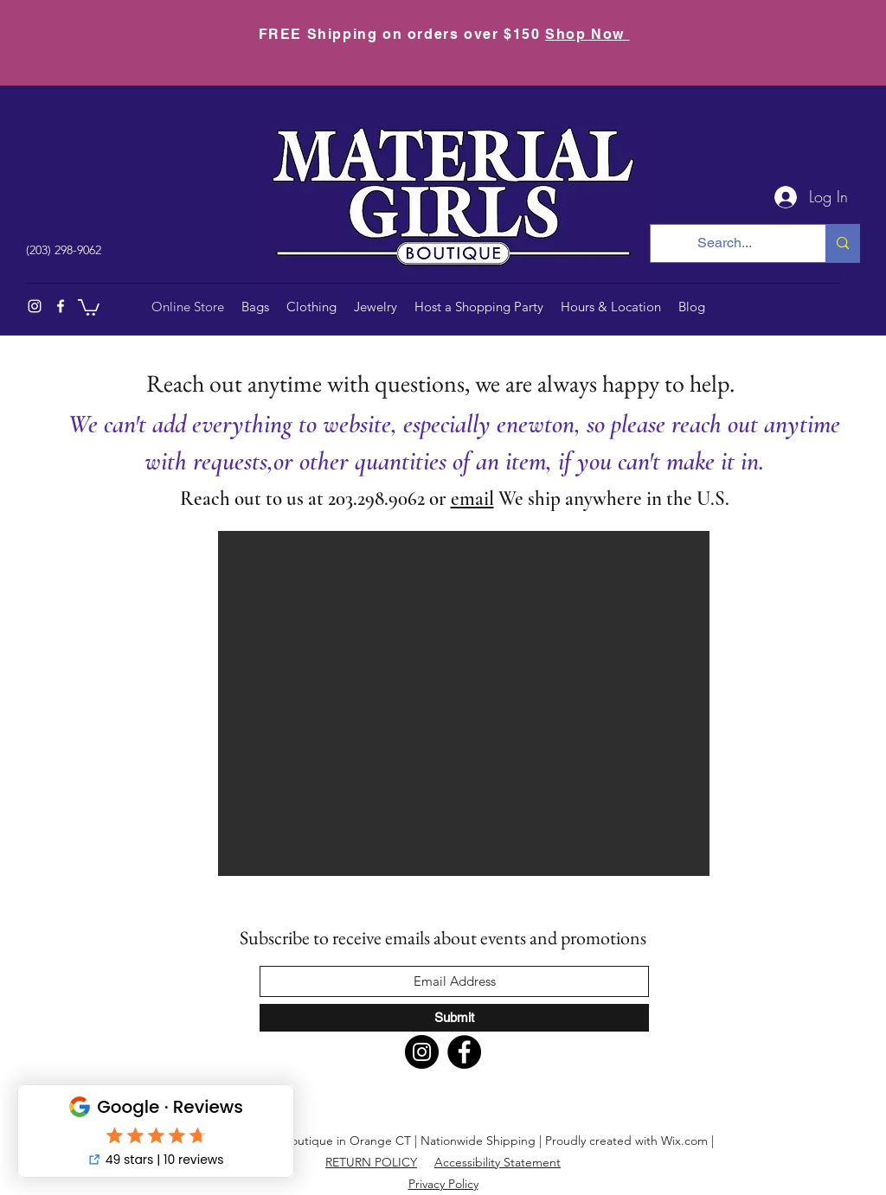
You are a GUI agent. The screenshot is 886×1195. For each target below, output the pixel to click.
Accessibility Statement (497, 1162)
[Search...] (725, 243)
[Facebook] (60, 306)
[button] (89, 306)
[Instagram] (34, 306)
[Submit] (454, 1018)
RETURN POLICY (371, 1162)
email (472, 499)
